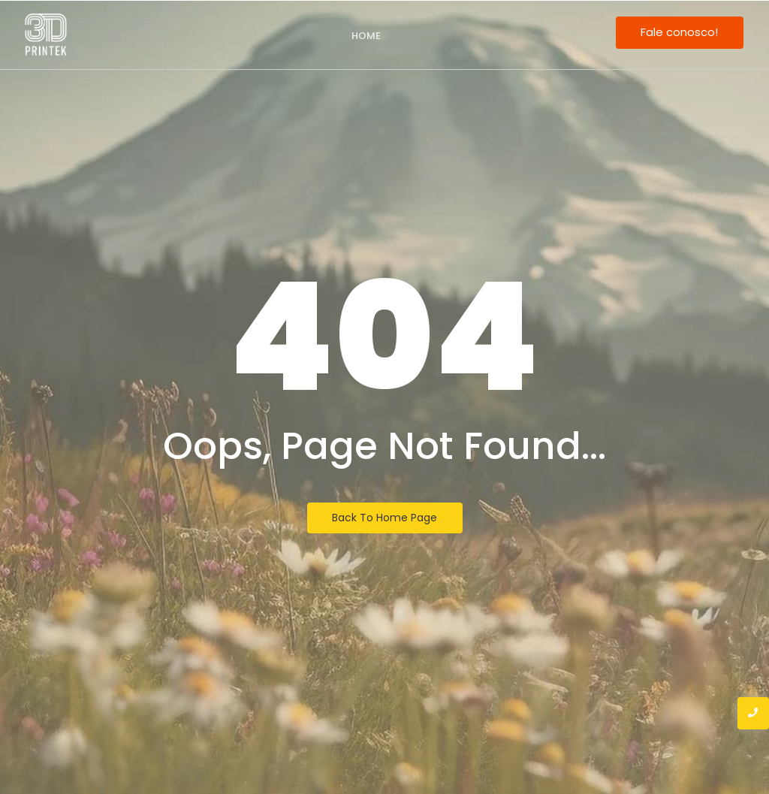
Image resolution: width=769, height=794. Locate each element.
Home (366, 36)
